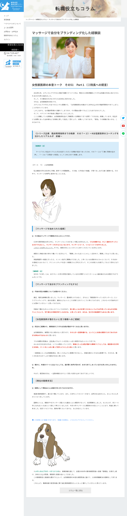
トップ (6, 16)
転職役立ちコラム (41, 19)
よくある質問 (8, 27)
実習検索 (7, 19)
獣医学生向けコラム (11, 35)
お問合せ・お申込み (11, 31)
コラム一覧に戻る (76, 491)
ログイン (7, 39)
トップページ (30, 19)
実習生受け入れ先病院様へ (15, 47)
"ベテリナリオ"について (12, 23)
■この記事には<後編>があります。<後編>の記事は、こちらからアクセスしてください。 (63, 420)
